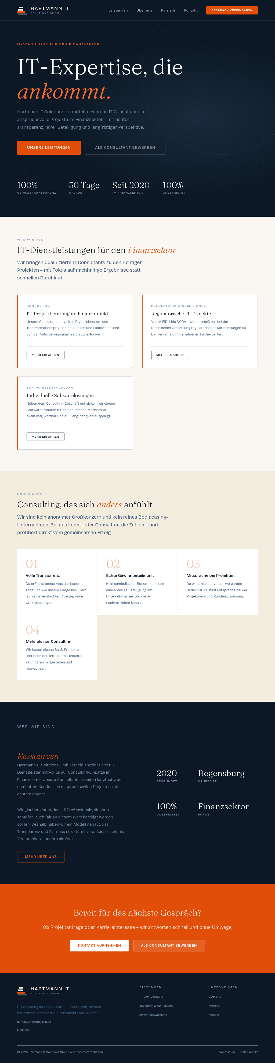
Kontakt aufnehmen (99, 945)
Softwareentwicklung (152, 1015)
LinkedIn (23, 1030)
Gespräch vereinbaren (232, 10)
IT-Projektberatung (150, 996)
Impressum (227, 1052)
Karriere (168, 10)
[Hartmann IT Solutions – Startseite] (43, 10)
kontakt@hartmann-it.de (34, 1022)
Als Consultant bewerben (125, 147)
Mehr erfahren (45, 355)
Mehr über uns (41, 857)
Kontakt (191, 10)
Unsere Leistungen (49, 147)
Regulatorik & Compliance (155, 1005)
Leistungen (118, 10)
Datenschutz (249, 1052)
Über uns (144, 10)
